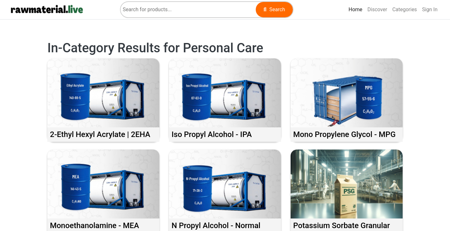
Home (357, 9)
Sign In (430, 9)
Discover (378, 9)
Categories (404, 9)
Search (274, 9)
